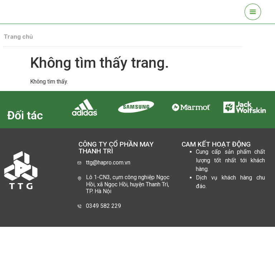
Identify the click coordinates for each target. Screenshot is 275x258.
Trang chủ (18, 36)
